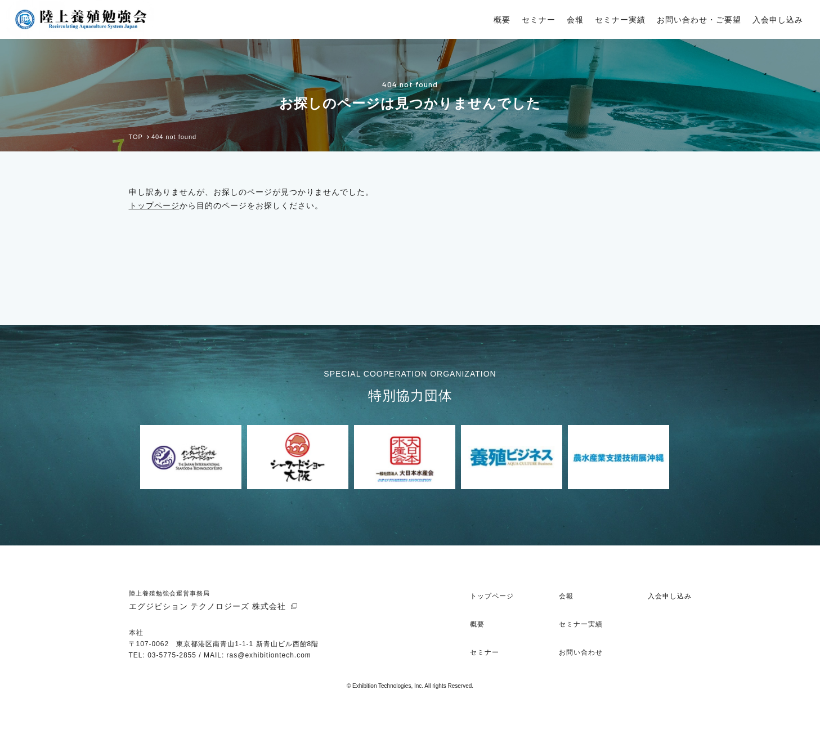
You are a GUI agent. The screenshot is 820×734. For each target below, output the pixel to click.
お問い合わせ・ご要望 (699, 19)
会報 (575, 19)
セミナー (538, 19)
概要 (502, 19)
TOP (136, 137)
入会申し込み (777, 19)
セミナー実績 (620, 19)
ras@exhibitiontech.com (269, 655)
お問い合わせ (581, 652)
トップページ (154, 205)
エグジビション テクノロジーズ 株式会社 (207, 606)
